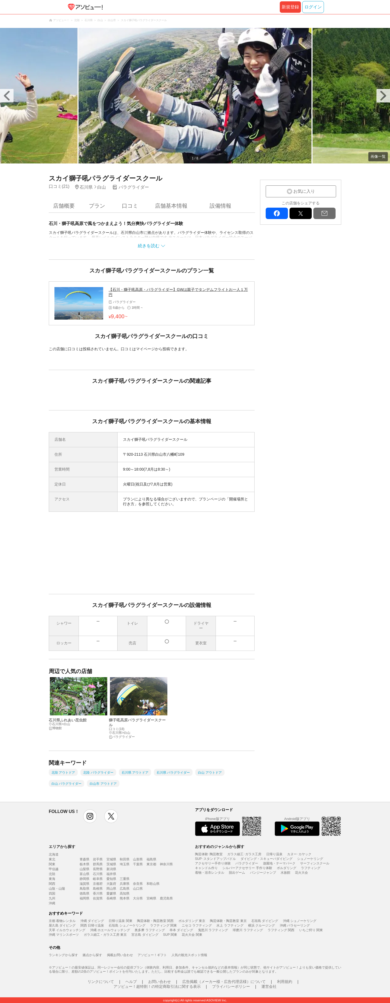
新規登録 (290, 7)
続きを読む (149, 245)
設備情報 (220, 206)
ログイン (313, 7)
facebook (277, 213)
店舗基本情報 (171, 206)
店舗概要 (64, 206)
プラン (97, 206)
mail (324, 213)
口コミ (130, 206)
